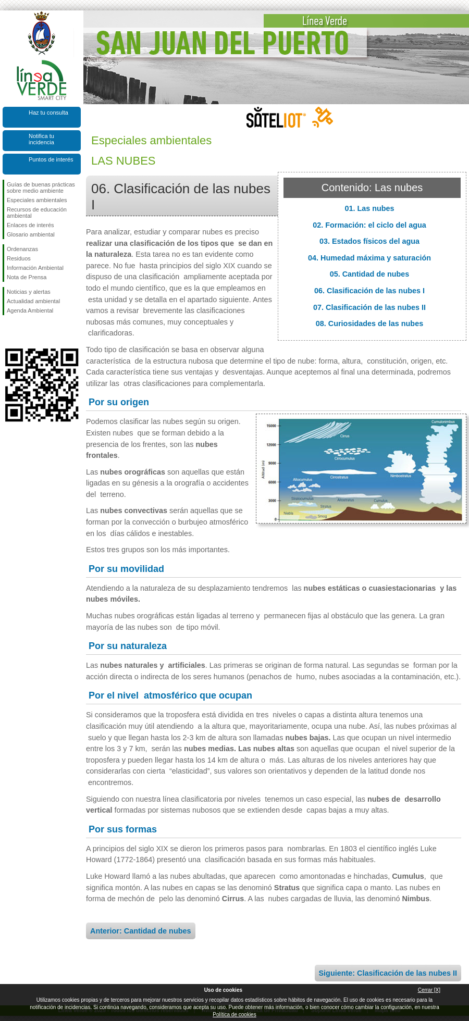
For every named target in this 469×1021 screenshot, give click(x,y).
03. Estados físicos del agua (369, 241)
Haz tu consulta (48, 112)
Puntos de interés (51, 159)
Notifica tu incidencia (41, 139)
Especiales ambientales (37, 200)
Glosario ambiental (31, 234)
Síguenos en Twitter (26, 332)
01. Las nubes (369, 208)
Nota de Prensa (26, 277)
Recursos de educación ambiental (37, 212)
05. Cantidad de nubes (370, 274)
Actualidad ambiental (33, 301)
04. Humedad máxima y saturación (369, 258)
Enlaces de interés (30, 225)
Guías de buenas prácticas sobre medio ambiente (41, 187)
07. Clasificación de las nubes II (369, 307)
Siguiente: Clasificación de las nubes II (388, 973)
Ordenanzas (22, 249)
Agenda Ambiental (30, 310)
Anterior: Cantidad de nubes (140, 931)
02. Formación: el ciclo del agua (369, 225)
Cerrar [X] (429, 990)
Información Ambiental (35, 268)
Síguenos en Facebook (9, 332)
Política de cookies (234, 1014)
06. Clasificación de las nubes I (369, 291)
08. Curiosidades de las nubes (369, 323)
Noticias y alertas (29, 292)
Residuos (19, 258)
